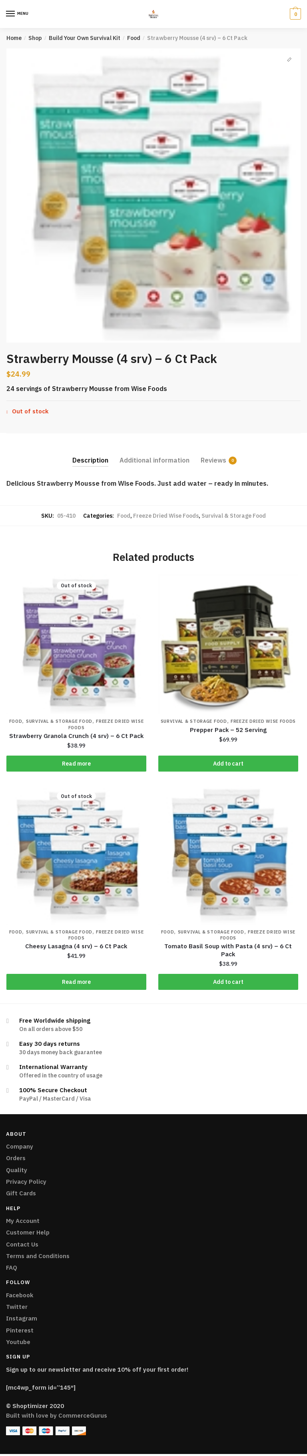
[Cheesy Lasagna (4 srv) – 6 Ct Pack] (76, 856)
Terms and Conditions (38, 1257)
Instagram (21, 1320)
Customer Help (28, 1234)
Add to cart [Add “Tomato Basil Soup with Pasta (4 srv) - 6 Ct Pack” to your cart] (228, 983)
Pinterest (20, 1332)
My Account (23, 1223)
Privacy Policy (26, 1183)
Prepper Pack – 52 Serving (228, 730)
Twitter (17, 1308)
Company (19, 1148)
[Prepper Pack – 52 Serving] (228, 644)
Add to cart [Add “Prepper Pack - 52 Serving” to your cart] (228, 764)
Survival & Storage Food (233, 515)
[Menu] (11, 14)
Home (14, 38)
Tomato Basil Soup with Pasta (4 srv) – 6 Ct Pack (228, 951)
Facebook (19, 1296)
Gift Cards (21, 1195)
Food (133, 38)
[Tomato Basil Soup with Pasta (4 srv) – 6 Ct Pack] (228, 856)
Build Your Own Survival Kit (84, 38)
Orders (16, 1160)
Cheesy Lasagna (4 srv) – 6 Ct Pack (76, 947)
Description (90, 460)
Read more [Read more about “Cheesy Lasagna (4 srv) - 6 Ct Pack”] (76, 983)
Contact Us (22, 1246)
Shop (35, 38)
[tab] (90, 454)
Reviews (213, 460)
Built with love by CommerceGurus (56, 1417)
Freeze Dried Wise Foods (166, 515)
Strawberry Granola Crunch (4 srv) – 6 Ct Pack (76, 736)
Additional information (154, 460)
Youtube (18, 1344)
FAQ (11, 1269)
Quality (16, 1171)
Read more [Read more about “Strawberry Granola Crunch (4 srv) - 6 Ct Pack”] (76, 764)
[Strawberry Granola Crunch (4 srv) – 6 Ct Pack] (76, 644)
